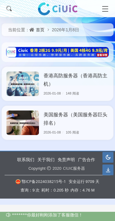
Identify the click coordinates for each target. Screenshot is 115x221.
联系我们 (25, 159)
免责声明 (66, 159)
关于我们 (46, 159)
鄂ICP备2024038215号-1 (41, 181)
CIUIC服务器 (74, 168)
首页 (40, 30)
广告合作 (86, 159)
